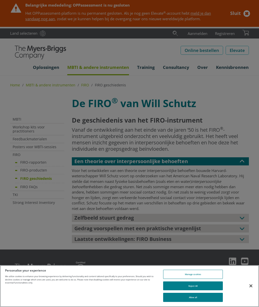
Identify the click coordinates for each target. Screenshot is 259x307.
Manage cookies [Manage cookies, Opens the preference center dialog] (193, 274)
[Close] (250, 285)
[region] (129, 286)
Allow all (193, 297)
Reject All (193, 285)
